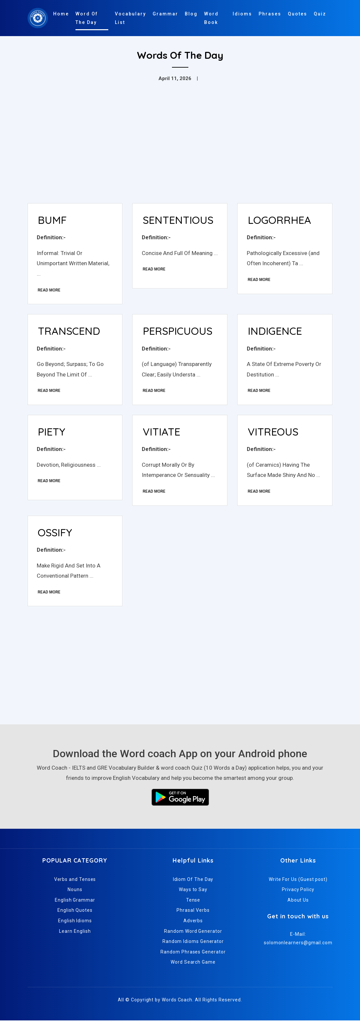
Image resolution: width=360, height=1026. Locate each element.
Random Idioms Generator (193, 947)
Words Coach (177, 1005)
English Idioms (75, 926)
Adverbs (193, 926)
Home (61, 13)
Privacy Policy (298, 895)
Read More (50, 291)
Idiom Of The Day (193, 884)
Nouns (75, 895)
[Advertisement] (180, 149)
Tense (193, 905)
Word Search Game (193, 967)
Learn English (75, 936)
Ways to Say (193, 895)
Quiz (320, 13)
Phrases (270, 13)
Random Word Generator (193, 936)
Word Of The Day (86, 18)
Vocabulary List (130, 18)
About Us (298, 905)
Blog (191, 13)
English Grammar (75, 905)
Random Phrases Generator (192, 957)
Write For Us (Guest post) (298, 884)
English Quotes (75, 915)
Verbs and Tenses (75, 884)
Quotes (297, 13)
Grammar (165, 13)
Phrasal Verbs (193, 915)
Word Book (211, 18)
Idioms (242, 13)
